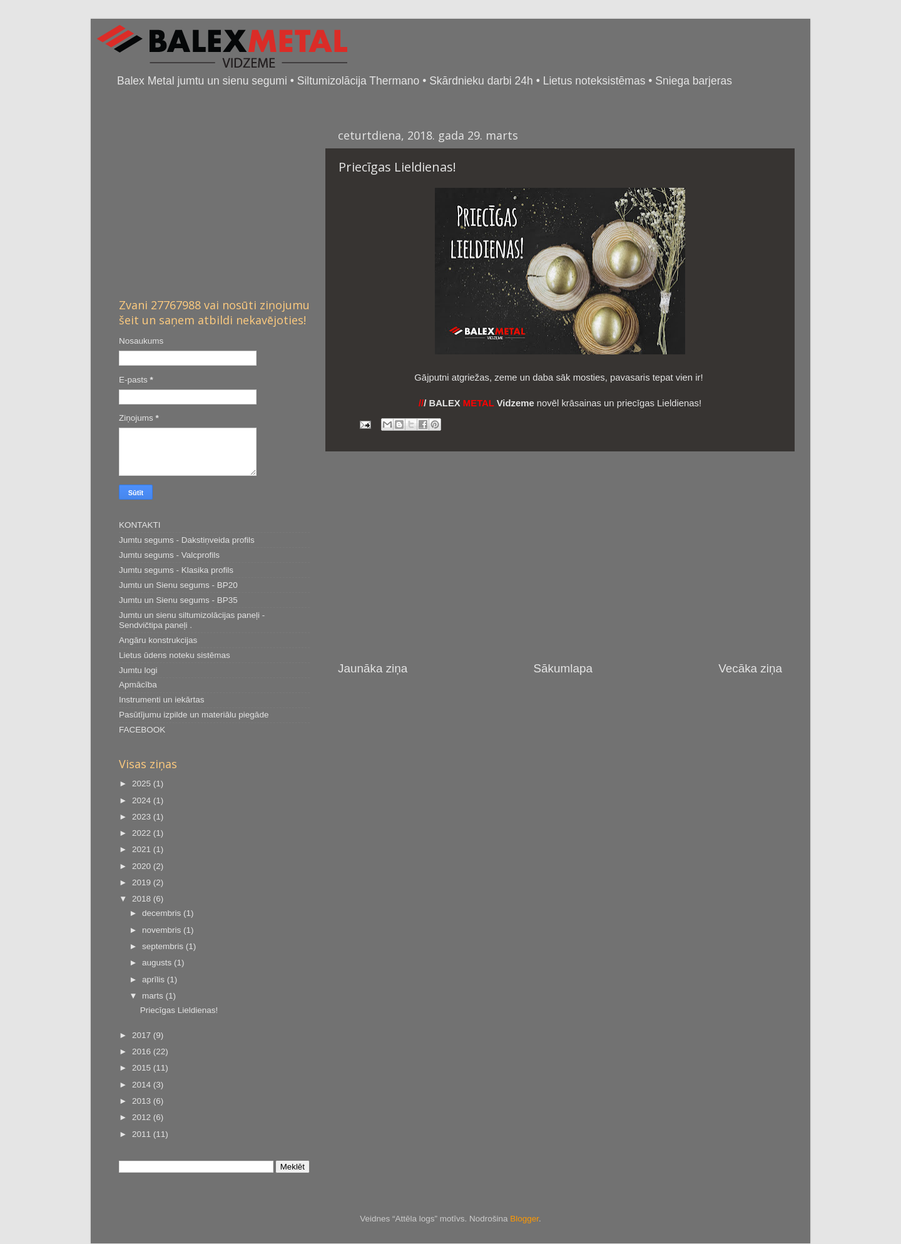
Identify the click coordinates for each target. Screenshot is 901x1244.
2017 (142, 1035)
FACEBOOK (142, 729)
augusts (158, 962)
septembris (164, 946)
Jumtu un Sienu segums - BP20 (178, 585)
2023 (142, 816)
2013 (142, 1101)
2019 (142, 882)
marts (154, 995)
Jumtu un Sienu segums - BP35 (178, 600)
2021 (142, 849)
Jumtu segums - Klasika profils (176, 570)
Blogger (524, 1218)
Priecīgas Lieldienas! (179, 1010)
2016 (142, 1051)
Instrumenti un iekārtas (162, 699)
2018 (142, 898)
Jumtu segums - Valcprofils (169, 555)
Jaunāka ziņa (372, 668)
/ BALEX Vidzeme (476, 403)
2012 (142, 1117)
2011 (142, 1134)
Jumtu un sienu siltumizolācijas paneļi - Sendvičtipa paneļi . (192, 620)
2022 (142, 833)
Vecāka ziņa (750, 668)
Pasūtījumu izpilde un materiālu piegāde (193, 714)
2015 (142, 1067)
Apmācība (138, 684)
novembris (162, 930)
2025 (142, 783)
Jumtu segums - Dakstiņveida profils (187, 540)
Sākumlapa (563, 668)
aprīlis (154, 979)
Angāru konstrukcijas (158, 640)
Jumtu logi (138, 670)
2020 (142, 866)
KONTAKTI (140, 525)
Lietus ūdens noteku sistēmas (174, 655)
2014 (142, 1084)
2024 (142, 800)
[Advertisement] (560, 556)
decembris (162, 913)
